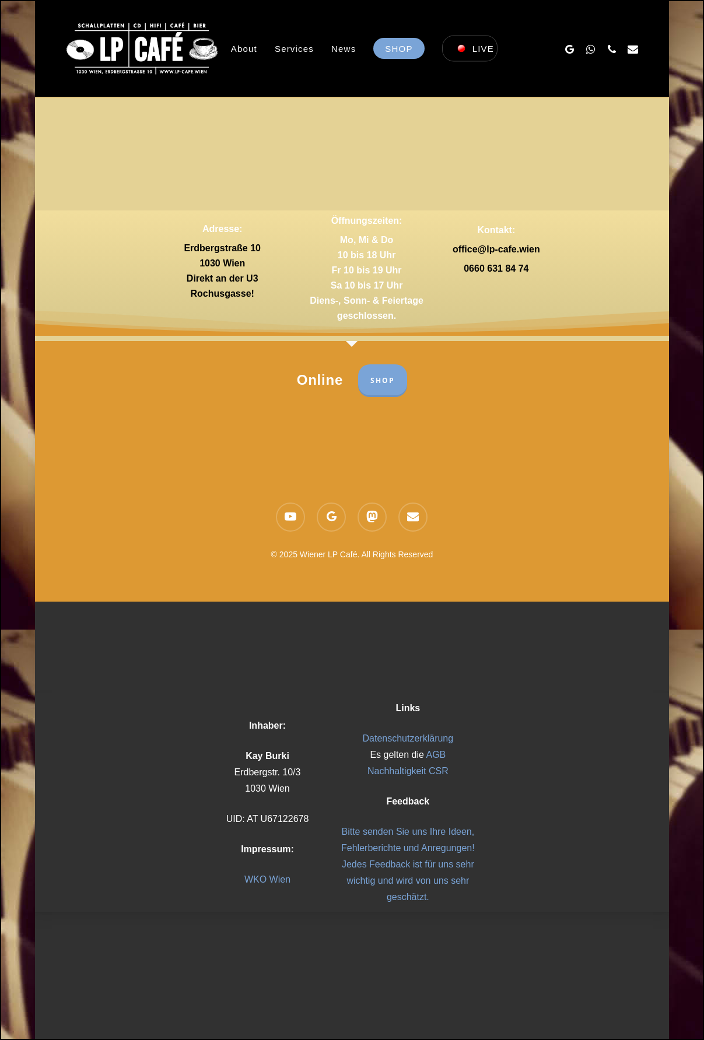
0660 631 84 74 (496, 268)
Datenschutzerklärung (408, 738)
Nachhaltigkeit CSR (408, 771)
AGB (436, 755)
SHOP (382, 380)
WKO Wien (267, 879)
